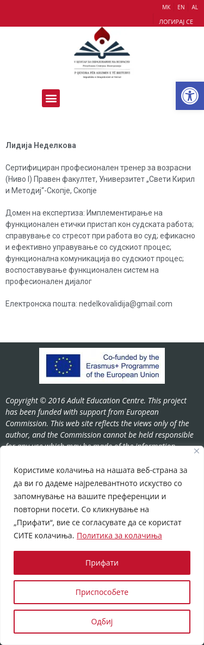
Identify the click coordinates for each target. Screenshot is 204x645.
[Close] (196, 451)
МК (166, 7)
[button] (190, 96)
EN (180, 7)
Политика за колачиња (119, 535)
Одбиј (102, 621)
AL (194, 7)
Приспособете (102, 592)
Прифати (102, 562)
